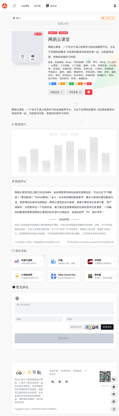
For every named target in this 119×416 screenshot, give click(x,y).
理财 (99, 72)
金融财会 (82, 78)
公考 (93, 65)
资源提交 (77, 371)
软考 (73, 78)
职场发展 (90, 75)
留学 (106, 72)
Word (102, 62)
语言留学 (64, 78)
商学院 (77, 68)
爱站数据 (26, 197)
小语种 (98, 68)
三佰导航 (33, 409)
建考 (62, 72)
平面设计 (52, 72)
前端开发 (102, 65)
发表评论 (107, 327)
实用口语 (88, 68)
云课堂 (54, 65)
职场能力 (101, 75)
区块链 (56, 68)
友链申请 (53, 371)
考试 (57, 75)
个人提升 (112, 62)
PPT (95, 62)
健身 (86, 65)
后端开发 (67, 68)
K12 (88, 62)
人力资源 (64, 65)
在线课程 (63, 33)
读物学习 (52, 33)
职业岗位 (67, 75)
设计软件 (52, 78)
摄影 (69, 72)
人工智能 (76, 65)
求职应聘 (90, 72)
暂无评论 (22, 287)
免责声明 (65, 371)
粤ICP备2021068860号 (47, 409)
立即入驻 (108, 18)
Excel (68, 62)
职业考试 (78, 75)
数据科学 (78, 72)
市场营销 (108, 68)
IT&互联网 (78, 62)
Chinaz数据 (41, 197)
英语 (111, 75)
